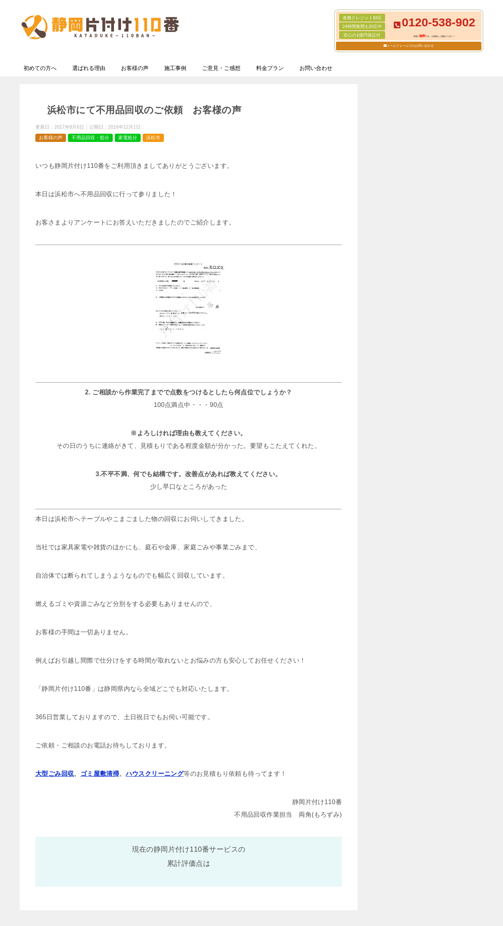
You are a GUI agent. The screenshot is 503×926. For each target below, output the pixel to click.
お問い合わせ (315, 68)
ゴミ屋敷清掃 (100, 773)
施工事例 (175, 68)
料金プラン (270, 68)
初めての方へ (40, 68)
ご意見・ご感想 (221, 68)
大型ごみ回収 (54, 773)
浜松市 (153, 137)
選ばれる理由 (88, 68)
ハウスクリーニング (155, 773)
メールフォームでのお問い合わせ (410, 46)
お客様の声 (135, 68)
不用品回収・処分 (90, 137)
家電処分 (127, 137)
